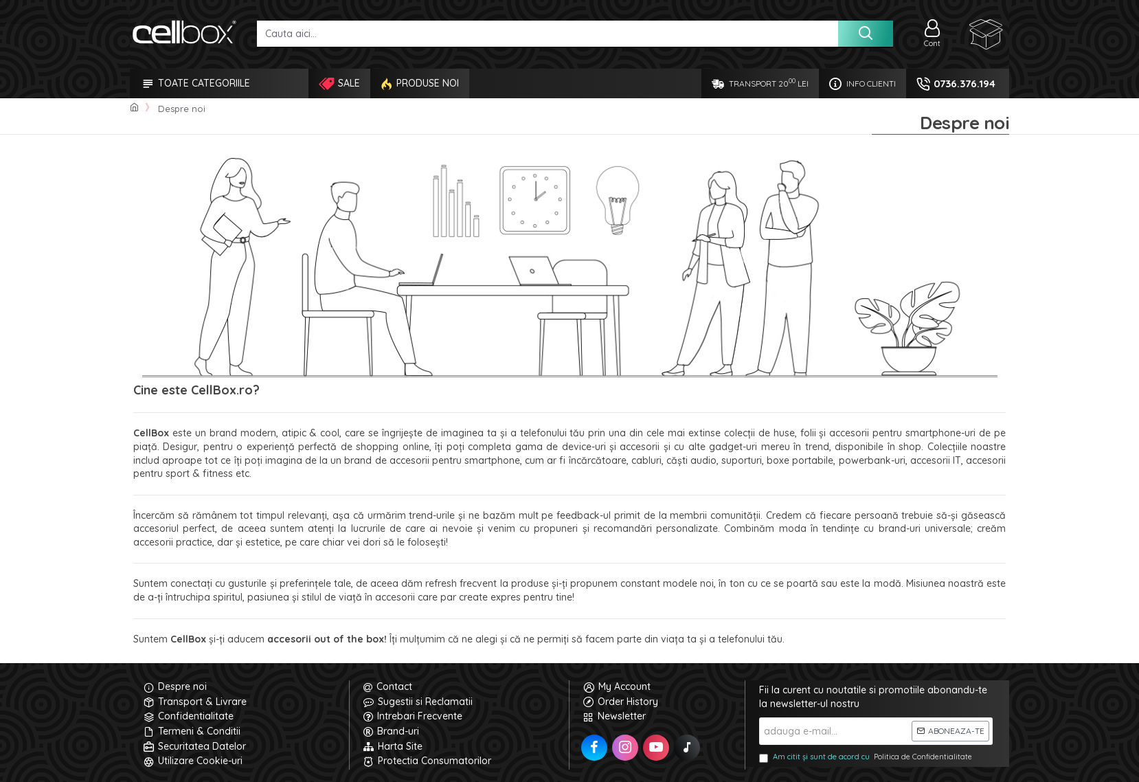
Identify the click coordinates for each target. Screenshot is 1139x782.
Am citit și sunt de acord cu (866, 757)
